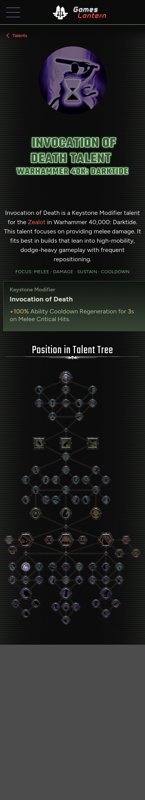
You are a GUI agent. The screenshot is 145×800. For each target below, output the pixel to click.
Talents (16, 35)
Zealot (37, 222)
